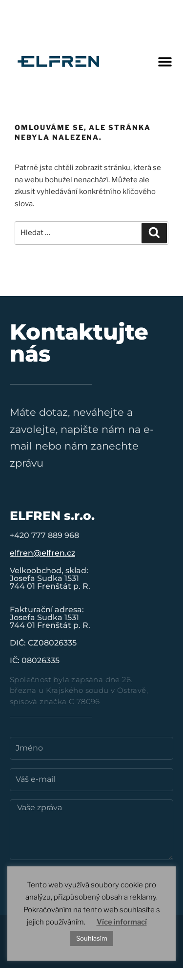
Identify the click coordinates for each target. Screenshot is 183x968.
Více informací (122, 922)
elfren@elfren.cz (42, 553)
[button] (165, 61)
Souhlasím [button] (91, 938)
